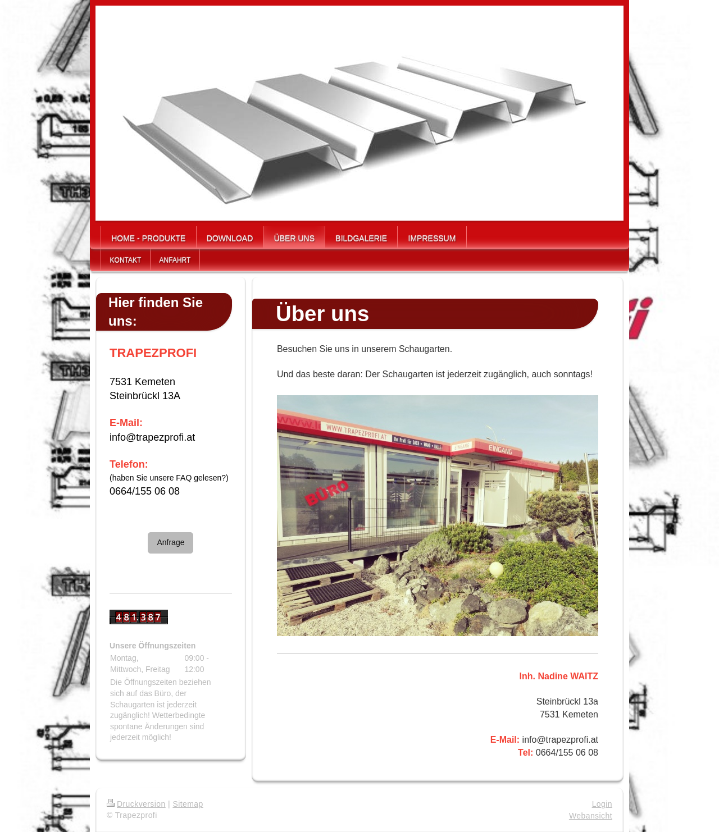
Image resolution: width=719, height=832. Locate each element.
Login (602, 803)
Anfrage (170, 542)
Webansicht (590, 815)
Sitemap (187, 803)
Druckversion (136, 803)
